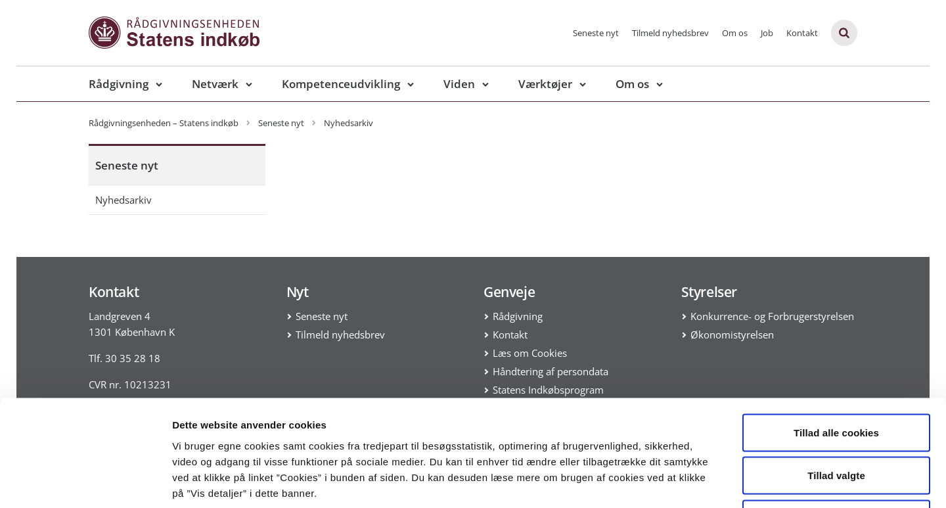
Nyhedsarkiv (123, 199)
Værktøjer (545, 83)
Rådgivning (118, 83)
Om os (735, 33)
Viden (459, 83)
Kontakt (802, 33)
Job (767, 33)
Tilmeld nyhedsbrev (670, 33)
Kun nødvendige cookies (836, 421)
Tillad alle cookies (836, 335)
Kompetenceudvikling (341, 83)
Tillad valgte (836, 378)
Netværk (215, 83)
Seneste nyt (596, 33)
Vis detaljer (683, 482)
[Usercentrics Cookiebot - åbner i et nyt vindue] (85, 482)
